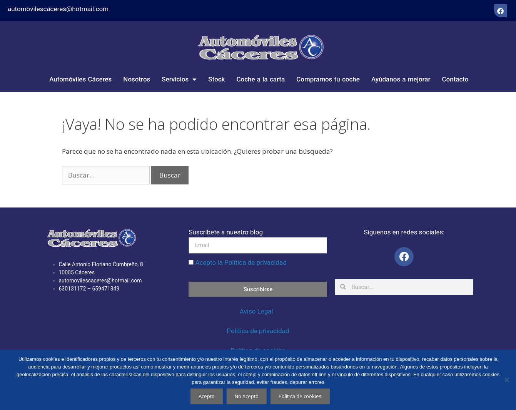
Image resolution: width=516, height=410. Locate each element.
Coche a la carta (260, 79)
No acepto (247, 396)
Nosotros (136, 79)
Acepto (207, 396)
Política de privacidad (258, 331)
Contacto (455, 79)
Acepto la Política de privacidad (240, 262)
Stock (216, 79)
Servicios (179, 79)
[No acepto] (506, 379)
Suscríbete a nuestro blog (225, 232)
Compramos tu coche (328, 79)
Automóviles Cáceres (80, 79)
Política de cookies (300, 396)
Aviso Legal (257, 311)
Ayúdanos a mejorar (401, 79)
